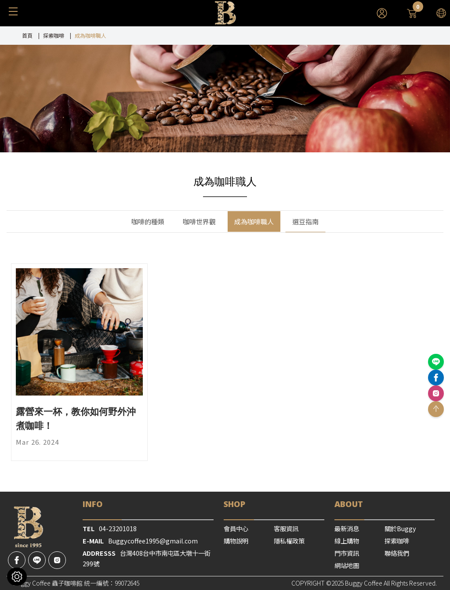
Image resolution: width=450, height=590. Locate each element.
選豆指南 (305, 221)
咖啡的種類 (147, 221)
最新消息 (346, 528)
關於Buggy (400, 528)
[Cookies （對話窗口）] (17, 577)
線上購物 (346, 540)
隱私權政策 (289, 540)
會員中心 (236, 528)
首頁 (27, 35)
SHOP (234, 503)
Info (93, 503)
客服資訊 (286, 528)
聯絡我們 (397, 553)
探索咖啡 (53, 35)
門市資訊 (346, 553)
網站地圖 (346, 565)
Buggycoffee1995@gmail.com (153, 540)
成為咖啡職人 (254, 221)
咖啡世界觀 (199, 221)
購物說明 (236, 540)
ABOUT (348, 503)
